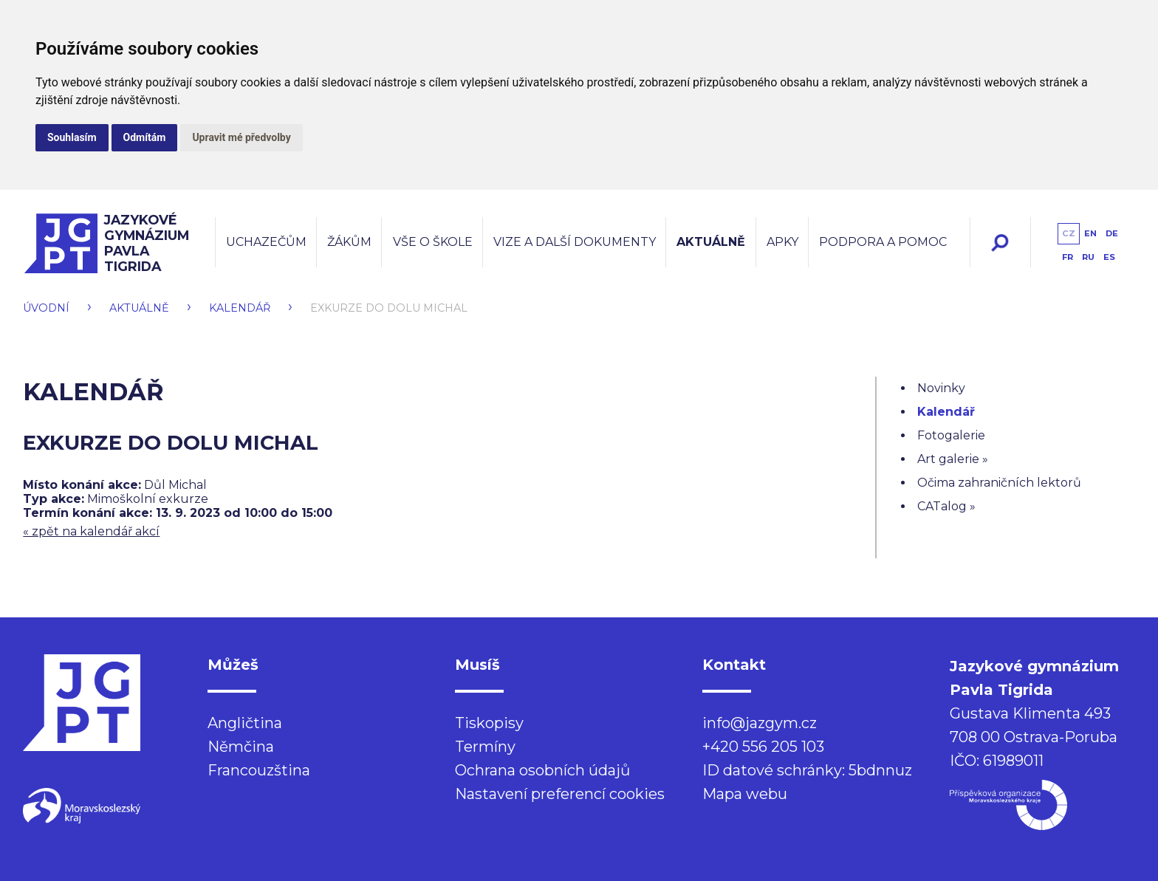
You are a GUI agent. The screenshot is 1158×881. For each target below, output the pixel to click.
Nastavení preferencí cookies (560, 794)
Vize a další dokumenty (574, 242)
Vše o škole (433, 242)
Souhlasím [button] (72, 137)
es (1109, 257)
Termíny (485, 746)
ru (1088, 257)
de (1112, 233)
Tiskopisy (489, 723)
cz (1068, 233)
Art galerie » (952, 459)
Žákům (349, 242)
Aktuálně (710, 242)
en (1090, 233)
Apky (782, 242)
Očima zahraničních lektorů (999, 483)
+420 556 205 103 (763, 746)
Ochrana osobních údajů (542, 770)
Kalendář (239, 308)
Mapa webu (744, 794)
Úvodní (46, 308)
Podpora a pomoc (883, 242)
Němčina (241, 746)
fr (1067, 257)
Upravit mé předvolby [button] (241, 137)
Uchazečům (266, 242)
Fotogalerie (951, 435)
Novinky (941, 388)
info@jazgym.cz (759, 723)
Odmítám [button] (144, 137)
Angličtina (245, 723)
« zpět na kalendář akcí (91, 531)
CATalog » (946, 506)
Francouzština (259, 770)
